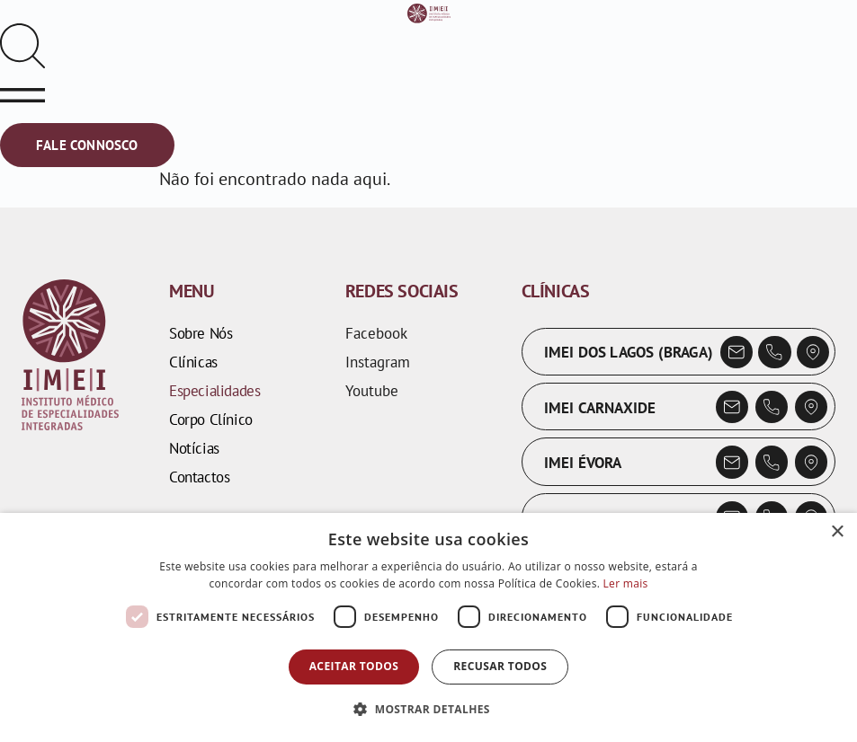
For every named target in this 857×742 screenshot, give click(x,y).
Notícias (194, 448)
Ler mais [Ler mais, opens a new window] (625, 583)
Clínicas (193, 362)
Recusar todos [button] (500, 666)
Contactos (199, 477)
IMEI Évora (583, 463)
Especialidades (214, 391)
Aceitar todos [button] (354, 666)
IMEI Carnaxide (600, 408)
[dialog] (428, 627)
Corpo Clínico (211, 419)
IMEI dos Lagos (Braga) (628, 352)
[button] (428, 709)
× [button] (837, 532)
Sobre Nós (200, 333)
